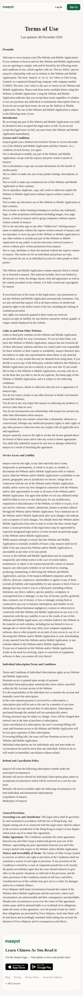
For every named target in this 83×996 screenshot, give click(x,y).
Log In (58, 7)
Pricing (17, 977)
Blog (7, 977)
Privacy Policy (32, 977)
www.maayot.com (26, 57)
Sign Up (74, 7)
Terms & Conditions (52, 977)
